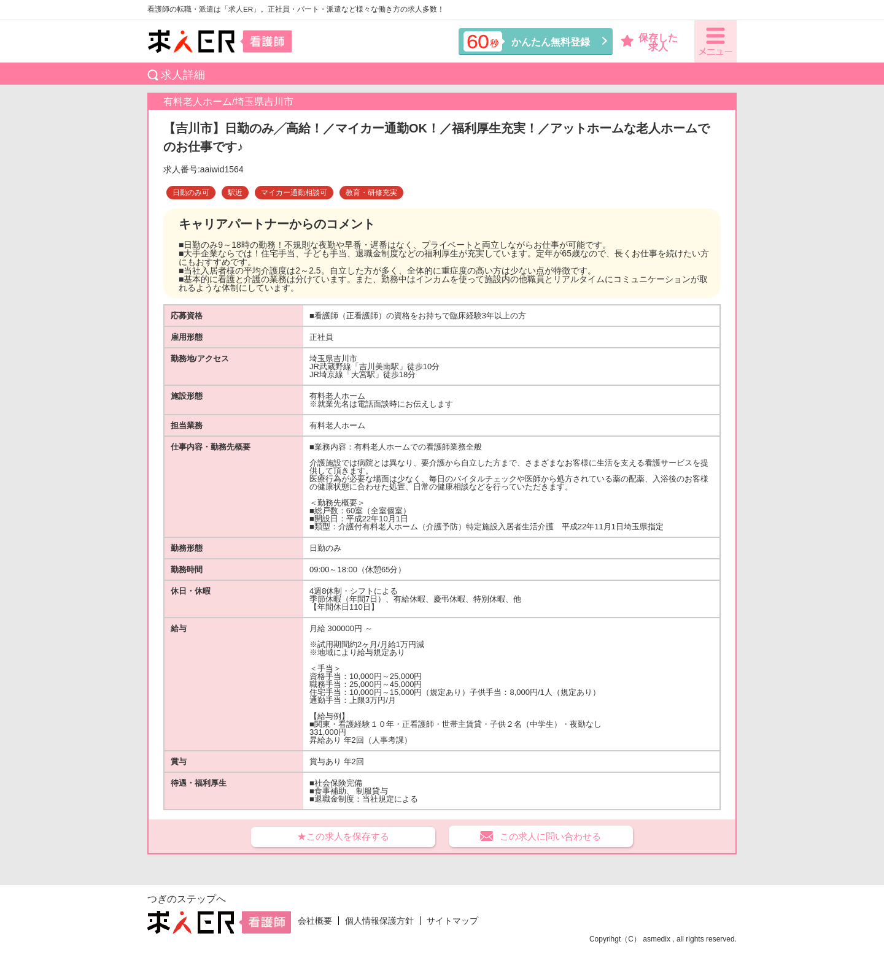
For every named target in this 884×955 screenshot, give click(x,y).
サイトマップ (452, 921)
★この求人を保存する (343, 836)
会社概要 (315, 921)
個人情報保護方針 (379, 921)
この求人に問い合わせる (550, 836)
